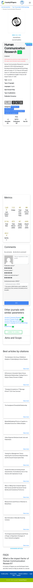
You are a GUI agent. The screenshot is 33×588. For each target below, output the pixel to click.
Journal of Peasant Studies (12, 319)
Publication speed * (9, 265)
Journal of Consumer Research (14, 317)
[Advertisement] (16, 143)
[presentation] (16, 296)
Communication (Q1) (9, 108)
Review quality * (8, 270)
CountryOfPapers (22, 580)
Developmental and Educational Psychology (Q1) (14, 111)
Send (16, 303)
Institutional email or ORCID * (12, 281)
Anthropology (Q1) (15, 106)
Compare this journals (13, 332)
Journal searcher (5, 7)
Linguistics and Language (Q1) (11, 113)
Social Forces (9, 326)
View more (26, 368)
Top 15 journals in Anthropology (20, 7)
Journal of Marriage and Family (13, 321)
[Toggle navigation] (30, 2)
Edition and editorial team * (11, 275)
